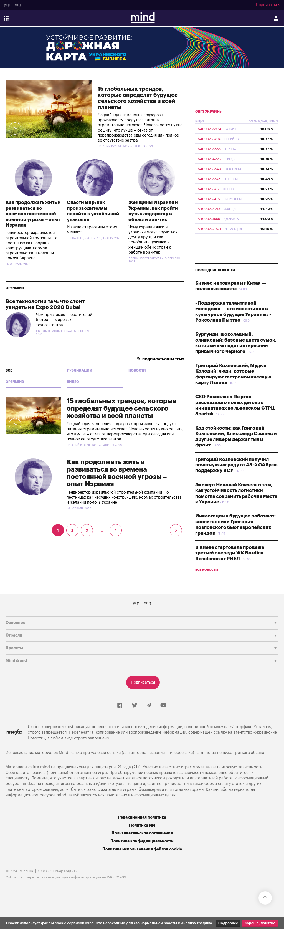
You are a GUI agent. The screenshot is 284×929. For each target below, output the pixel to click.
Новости (137, 370)
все (9, 370)
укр (7, 5)
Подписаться (268, 5)
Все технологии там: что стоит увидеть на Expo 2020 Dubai (45, 304)
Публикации (79, 370)
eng (17, 5)
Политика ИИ (142, 825)
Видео (73, 381)
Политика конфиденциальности (142, 841)
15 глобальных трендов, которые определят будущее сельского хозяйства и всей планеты (138, 98)
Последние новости (215, 270)
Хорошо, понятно (259, 923)
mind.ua (208, 753)
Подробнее (228, 923)
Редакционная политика (142, 817)
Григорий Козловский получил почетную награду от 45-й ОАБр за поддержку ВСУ (236, 465)
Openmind (15, 288)
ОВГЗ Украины (208, 111)
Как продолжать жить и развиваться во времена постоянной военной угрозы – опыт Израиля (33, 214)
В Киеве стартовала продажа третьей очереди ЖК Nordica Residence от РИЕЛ (229, 553)
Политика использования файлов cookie (142, 849)
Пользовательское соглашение (142, 833)
